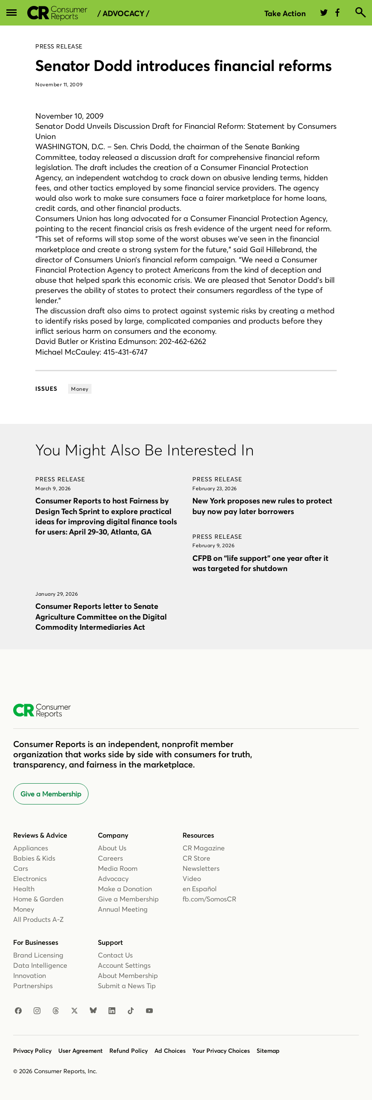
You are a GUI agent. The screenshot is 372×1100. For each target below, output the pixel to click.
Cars (20, 868)
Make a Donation (125, 888)
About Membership (128, 975)
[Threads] (56, 1011)
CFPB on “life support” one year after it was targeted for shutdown (260, 563)
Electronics (30, 878)
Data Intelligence (40, 965)
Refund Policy (128, 1051)
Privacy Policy (32, 1051)
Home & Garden (38, 899)
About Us (112, 848)
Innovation (29, 975)
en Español (200, 888)
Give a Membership (50, 794)
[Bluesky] (93, 1011)
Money (23, 909)
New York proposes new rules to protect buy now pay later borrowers (262, 506)
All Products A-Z (38, 919)
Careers (110, 858)
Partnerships (33, 985)
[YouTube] (149, 1011)
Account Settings (124, 965)
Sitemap (268, 1051)
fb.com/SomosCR (209, 899)
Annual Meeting (123, 909)
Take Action (285, 13)
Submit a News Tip (127, 985)
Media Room (117, 868)
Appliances (30, 848)
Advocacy (113, 878)
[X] (74, 1011)
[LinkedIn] (112, 1011)
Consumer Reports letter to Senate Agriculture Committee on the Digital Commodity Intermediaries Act (101, 616)
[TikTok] (131, 1011)
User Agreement (80, 1051)
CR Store (196, 858)
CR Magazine (204, 848)
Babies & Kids (34, 858)
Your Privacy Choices (221, 1051)
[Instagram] (37, 1011)
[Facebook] (18, 1011)
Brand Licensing (38, 955)
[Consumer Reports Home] (46, 711)
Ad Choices (170, 1051)
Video (192, 878)
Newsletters (201, 868)
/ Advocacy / (123, 13)
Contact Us (115, 955)
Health (23, 888)
